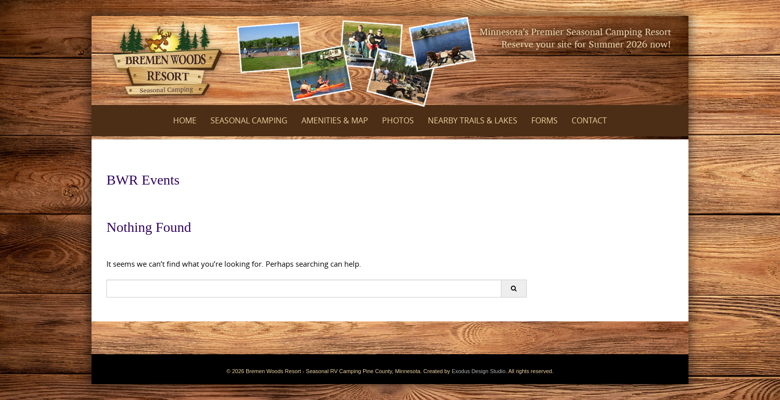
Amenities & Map (334, 120)
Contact (589, 120)
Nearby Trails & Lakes (472, 120)
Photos (398, 120)
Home (184, 120)
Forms (544, 120)
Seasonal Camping (249, 120)
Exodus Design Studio (478, 371)
